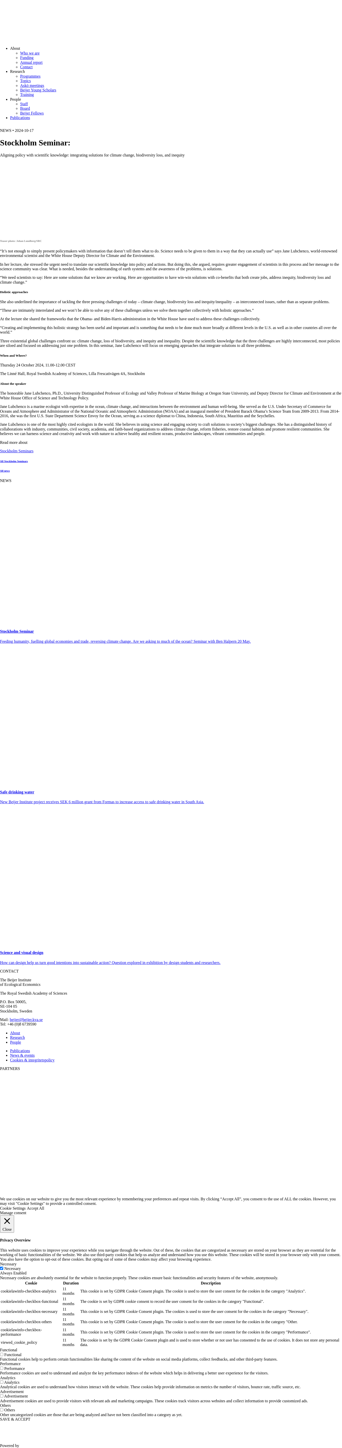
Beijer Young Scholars (38, 90)
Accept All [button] (35, 1208)
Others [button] (5, 1405)
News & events (22, 1055)
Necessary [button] (8, 1264)
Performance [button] (10, 1364)
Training (27, 94)
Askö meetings (32, 85)
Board (25, 108)
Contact (26, 67)
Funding (26, 58)
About (15, 1033)
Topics (25, 81)
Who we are (30, 53)
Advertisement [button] (12, 1391)
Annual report (31, 62)
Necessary (12, 1268)
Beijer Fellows (32, 113)
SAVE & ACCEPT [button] (15, 1419)
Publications (20, 118)
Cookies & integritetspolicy (32, 1060)
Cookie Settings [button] (13, 1208)
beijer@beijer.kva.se (26, 1019)
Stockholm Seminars (16, 451)
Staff (24, 104)
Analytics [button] (7, 1378)
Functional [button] (8, 1350)
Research (17, 1037)
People (15, 1042)
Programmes (30, 76)
